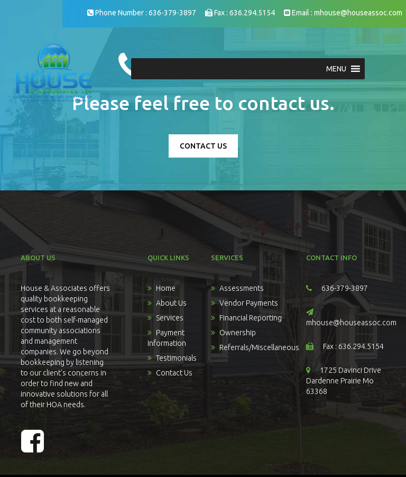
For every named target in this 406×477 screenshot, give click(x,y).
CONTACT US (203, 146)
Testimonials (176, 358)
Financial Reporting (250, 318)
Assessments (241, 288)
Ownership (237, 332)
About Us (171, 303)
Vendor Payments (248, 303)
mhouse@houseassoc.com (358, 12)
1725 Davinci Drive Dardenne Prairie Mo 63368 (343, 381)
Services (169, 318)
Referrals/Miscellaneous (259, 347)
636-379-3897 (172, 12)
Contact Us (174, 373)
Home (166, 288)
